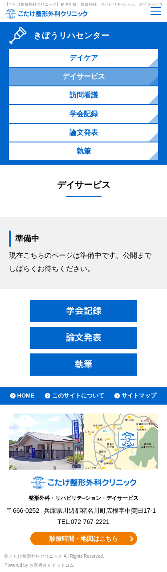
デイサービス (83, 76)
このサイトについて (78, 395)
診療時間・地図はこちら (83, 538)
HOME (26, 395)
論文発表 (83, 132)
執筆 (84, 151)
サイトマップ (139, 395)
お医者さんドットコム (51, 565)
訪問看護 (83, 95)
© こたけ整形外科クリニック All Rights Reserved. (54, 556)
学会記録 (83, 114)
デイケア (83, 57)
